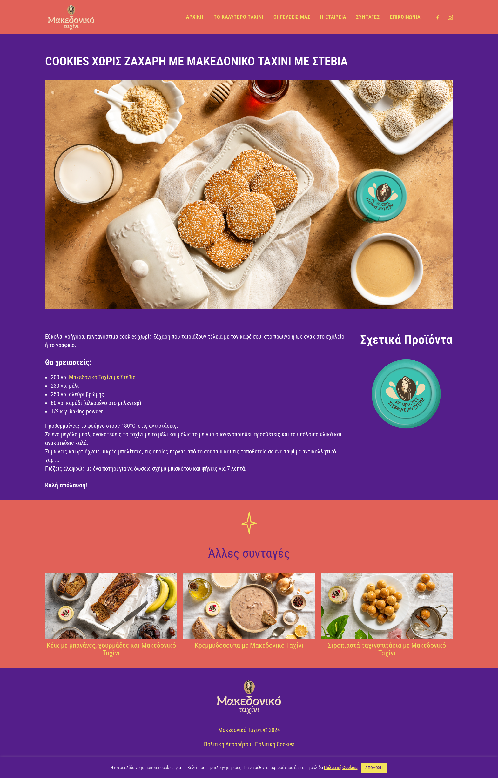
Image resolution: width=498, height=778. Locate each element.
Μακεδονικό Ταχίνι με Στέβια (102, 377)
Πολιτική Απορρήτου (227, 744)
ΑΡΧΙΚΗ (195, 17)
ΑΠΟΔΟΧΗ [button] (374, 767)
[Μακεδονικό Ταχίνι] (70, 16)
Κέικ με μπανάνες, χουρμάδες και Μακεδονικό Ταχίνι (111, 649)
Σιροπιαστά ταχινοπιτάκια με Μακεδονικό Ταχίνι (387, 649)
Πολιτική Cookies (274, 744)
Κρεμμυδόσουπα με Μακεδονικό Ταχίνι (249, 645)
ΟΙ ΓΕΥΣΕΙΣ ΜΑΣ (291, 17)
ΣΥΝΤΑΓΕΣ (368, 17)
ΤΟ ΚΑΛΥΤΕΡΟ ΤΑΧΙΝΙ (238, 17)
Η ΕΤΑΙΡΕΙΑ (333, 17)
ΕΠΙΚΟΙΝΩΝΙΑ (405, 17)
